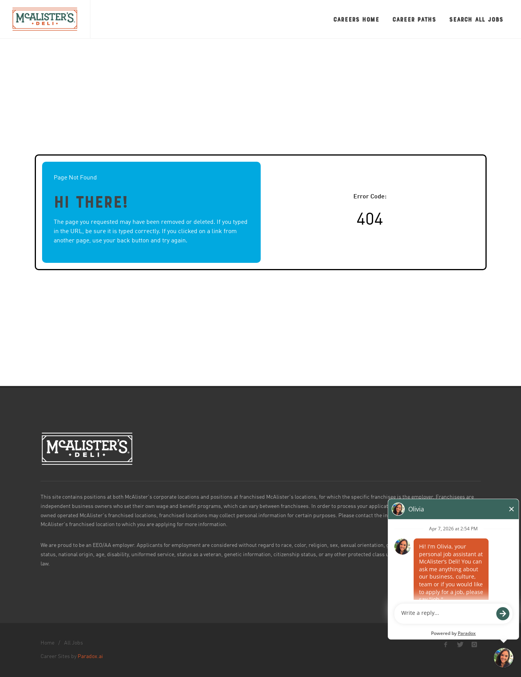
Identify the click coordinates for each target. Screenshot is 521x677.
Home (47, 643)
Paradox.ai (90, 656)
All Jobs (73, 643)
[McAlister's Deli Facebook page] (446, 644)
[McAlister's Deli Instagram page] (474, 644)
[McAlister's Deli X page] (460, 644)
